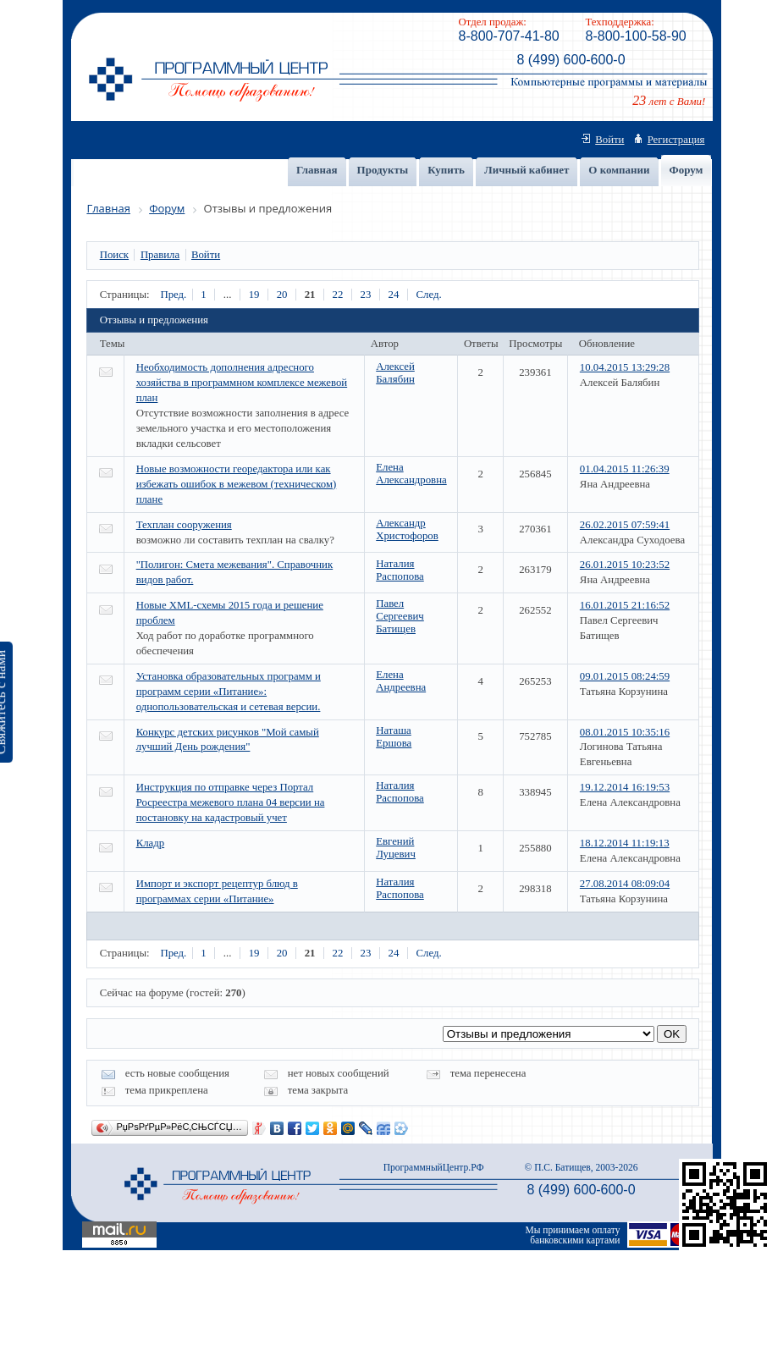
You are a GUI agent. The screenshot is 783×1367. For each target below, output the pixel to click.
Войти (609, 140)
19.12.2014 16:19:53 (625, 787)
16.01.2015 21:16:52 (625, 605)
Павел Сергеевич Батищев (400, 616)
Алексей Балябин (395, 373)
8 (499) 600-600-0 (570, 59)
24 (394, 294)
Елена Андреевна (401, 681)
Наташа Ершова (393, 737)
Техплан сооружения (184, 525)
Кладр (150, 843)
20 (282, 294)
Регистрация (676, 140)
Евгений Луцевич (396, 847)
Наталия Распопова (400, 570)
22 (338, 294)
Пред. (173, 294)
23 (366, 294)
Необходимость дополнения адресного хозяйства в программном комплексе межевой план (242, 382)
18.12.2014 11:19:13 (625, 843)
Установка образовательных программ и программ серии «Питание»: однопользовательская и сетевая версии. (228, 691)
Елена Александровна (411, 473)
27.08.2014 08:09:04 (625, 884)
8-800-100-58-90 (636, 36)
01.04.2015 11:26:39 (625, 469)
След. (429, 294)
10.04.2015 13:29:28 (625, 367)
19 (254, 294)
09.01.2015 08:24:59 (625, 676)
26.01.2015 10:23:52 (625, 565)
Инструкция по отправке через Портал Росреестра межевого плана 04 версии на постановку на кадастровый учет (230, 802)
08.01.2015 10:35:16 (625, 732)
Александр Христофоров (407, 529)
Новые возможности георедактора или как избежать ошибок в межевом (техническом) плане (236, 484)
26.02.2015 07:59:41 (625, 525)
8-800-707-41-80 (509, 36)
